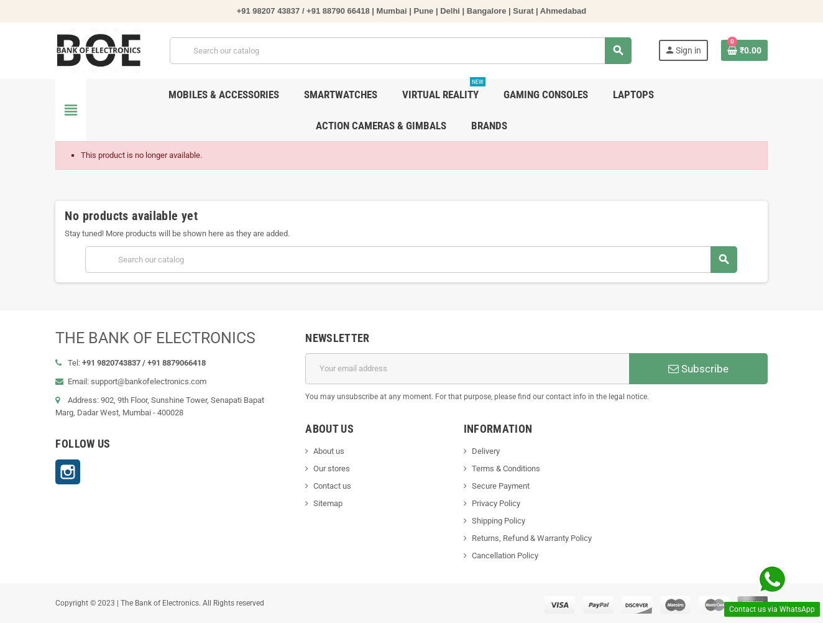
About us (328, 451)
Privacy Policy (496, 503)
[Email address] (466, 368)
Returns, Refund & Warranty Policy (532, 538)
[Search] (400, 50)
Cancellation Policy (505, 555)
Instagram (67, 471)
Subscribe (698, 368)
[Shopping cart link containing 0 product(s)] (744, 50)
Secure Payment (501, 486)
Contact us (332, 486)
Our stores (331, 468)
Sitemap (328, 503)
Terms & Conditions (506, 468)
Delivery (486, 451)
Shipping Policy (498, 520)
